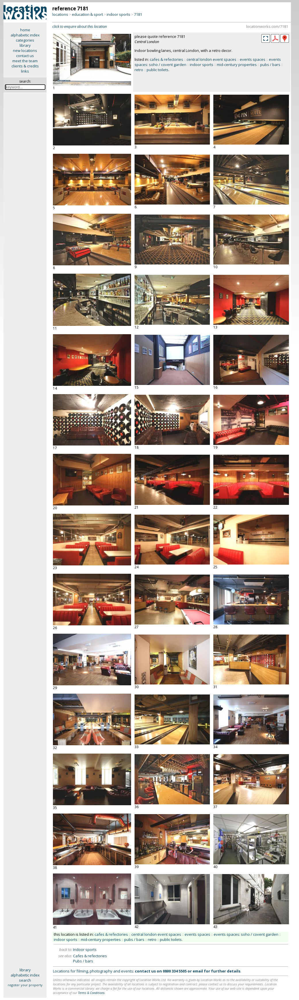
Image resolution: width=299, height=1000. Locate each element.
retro (139, 69)
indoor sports (118, 14)
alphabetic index (25, 35)
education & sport (87, 14)
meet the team (25, 60)
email (198, 971)
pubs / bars (270, 64)
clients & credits (25, 66)
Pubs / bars (83, 961)
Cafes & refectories (90, 955)
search (25, 980)
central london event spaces (211, 59)
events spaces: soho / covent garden (246, 934)
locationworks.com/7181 (267, 26)
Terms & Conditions (91, 993)
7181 (138, 14)
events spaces (252, 59)
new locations (25, 50)
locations (60, 14)
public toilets (157, 69)
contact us (25, 55)
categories (25, 40)
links (25, 71)
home (25, 29)
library (25, 45)
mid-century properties (237, 64)
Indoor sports (85, 949)
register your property (25, 985)
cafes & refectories (166, 59)
